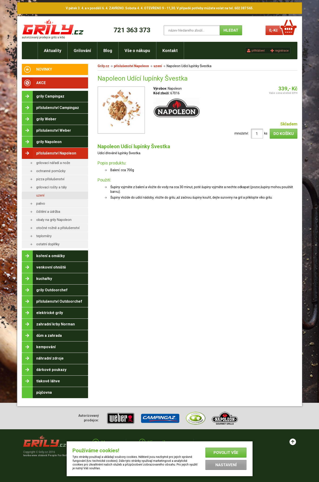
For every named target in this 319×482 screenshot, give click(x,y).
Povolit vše (226, 452)
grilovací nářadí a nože (53, 163)
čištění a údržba (48, 212)
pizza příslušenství (50, 179)
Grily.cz (103, 66)
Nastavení (226, 464)
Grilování (82, 50)
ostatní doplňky (47, 244)
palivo (40, 203)
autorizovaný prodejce (43, 37)
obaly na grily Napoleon (54, 220)
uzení (40, 195)
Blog (107, 50)
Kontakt (170, 50)
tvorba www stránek (47, 455)
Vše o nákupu (137, 50)
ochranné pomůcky (51, 171)
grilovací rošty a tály (51, 187)
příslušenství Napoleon (131, 66)
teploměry (44, 236)
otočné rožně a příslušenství (57, 228)
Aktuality (52, 50)
